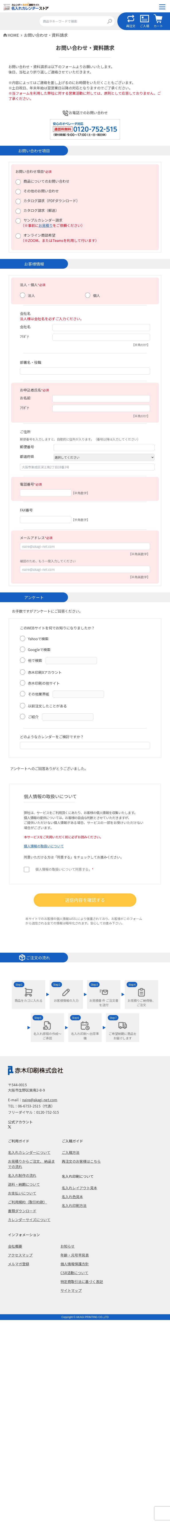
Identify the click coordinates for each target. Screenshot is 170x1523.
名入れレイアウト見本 (79, 1187)
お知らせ (67, 1246)
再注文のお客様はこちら (81, 1161)
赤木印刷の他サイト (44, 683)
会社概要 (15, 1246)
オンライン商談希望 (39, 235)
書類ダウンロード (22, 1210)
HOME (13, 35)
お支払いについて (22, 1193)
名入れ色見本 (72, 1196)
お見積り (46, 225)
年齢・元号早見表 (74, 1255)
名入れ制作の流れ (22, 1175)
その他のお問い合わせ (41, 190)
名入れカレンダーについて (29, 1152)
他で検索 (35, 660)
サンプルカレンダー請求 (42, 220)
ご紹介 (33, 716)
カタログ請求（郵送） (41, 210)
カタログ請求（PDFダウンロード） (51, 200)
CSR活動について (74, 1272)
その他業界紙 (38, 694)
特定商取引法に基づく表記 (81, 1281)
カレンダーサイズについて (29, 1219)
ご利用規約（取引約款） (27, 1202)
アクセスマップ (20, 1255)
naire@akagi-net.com (39, 1099)
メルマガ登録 (18, 1263)
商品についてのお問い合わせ (46, 181)
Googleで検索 (39, 649)
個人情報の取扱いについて (44, 846)
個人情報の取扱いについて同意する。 (64, 869)
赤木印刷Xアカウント (45, 672)
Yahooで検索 (38, 638)
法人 (31, 295)
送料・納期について (24, 1184)
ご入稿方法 (70, 1152)
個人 (96, 295)
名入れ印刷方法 (74, 1205)
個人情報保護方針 (74, 1263)
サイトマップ (71, 1290)
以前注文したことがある (47, 706)
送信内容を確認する (85, 900)
